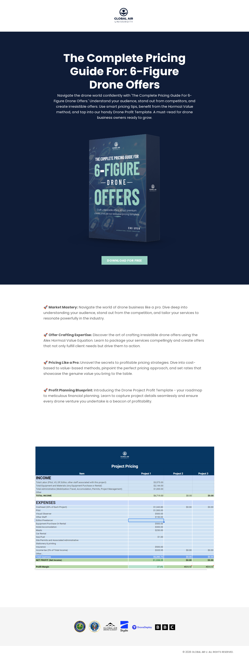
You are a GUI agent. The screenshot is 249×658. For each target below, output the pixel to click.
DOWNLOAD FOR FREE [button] (124, 260)
